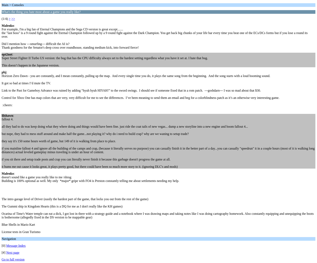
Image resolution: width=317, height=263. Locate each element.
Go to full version (13, 259)
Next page (12, 252)
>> (13, 18)
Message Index (16, 245)
